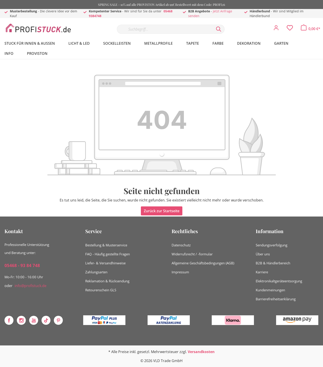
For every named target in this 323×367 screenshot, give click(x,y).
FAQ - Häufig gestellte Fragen (107, 254)
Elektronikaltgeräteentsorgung (279, 281)
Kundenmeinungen (270, 290)
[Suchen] (219, 29)
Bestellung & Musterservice (106, 245)
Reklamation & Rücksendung (107, 281)
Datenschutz (181, 245)
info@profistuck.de (30, 285)
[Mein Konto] (276, 29)
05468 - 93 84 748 (22, 265)
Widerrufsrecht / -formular (192, 254)
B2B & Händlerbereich (273, 263)
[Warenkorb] (310, 28)
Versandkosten (201, 351)
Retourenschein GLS (100, 290)
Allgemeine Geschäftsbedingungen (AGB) (203, 263)
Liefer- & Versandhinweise (105, 263)
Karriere (262, 272)
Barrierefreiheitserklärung (276, 299)
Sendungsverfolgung (271, 245)
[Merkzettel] (290, 29)
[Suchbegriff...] (165, 29)
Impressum (180, 272)
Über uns (263, 254)
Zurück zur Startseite (161, 210)
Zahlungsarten (96, 272)
